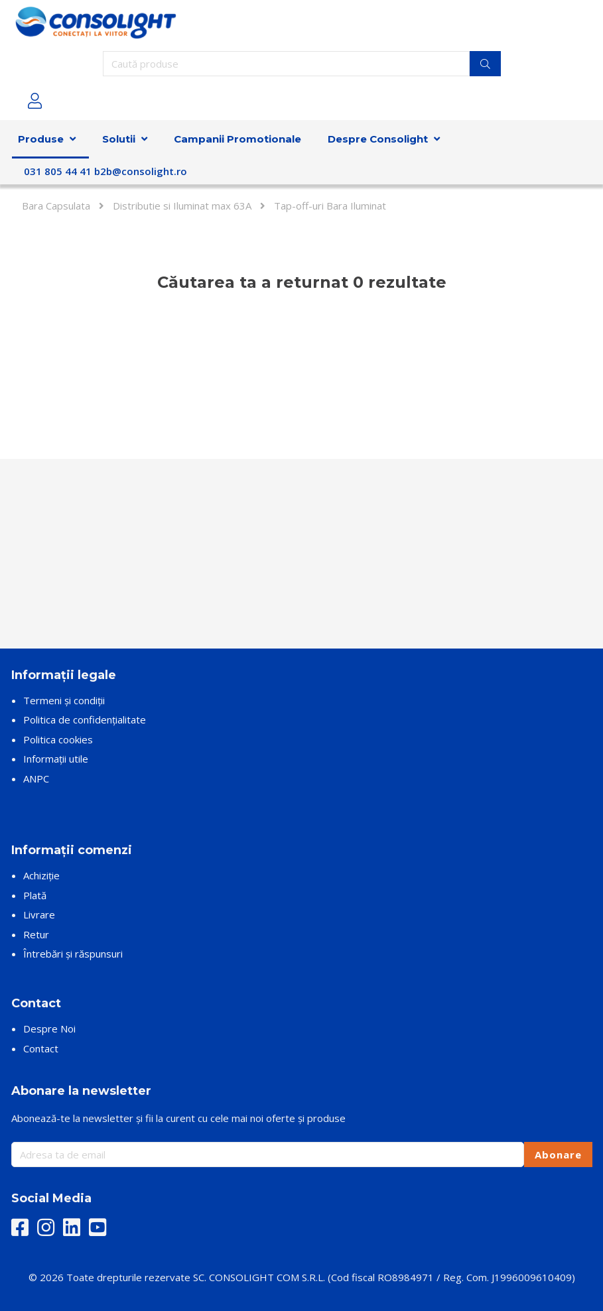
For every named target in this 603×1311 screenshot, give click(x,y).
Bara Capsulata (56, 205)
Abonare (558, 1154)
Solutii (118, 139)
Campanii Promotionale (237, 139)
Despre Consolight (378, 139)
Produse (41, 139)
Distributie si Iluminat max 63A (182, 205)
